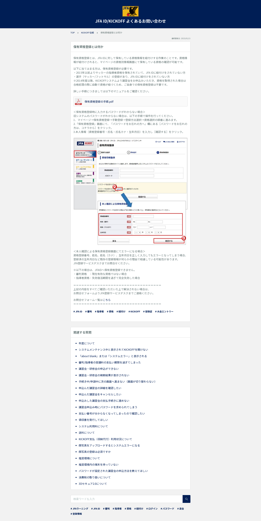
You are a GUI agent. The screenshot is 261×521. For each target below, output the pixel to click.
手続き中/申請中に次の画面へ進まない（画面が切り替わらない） (118, 381)
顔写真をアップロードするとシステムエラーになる (109, 445)
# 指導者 (99, 311)
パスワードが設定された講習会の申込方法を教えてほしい (113, 471)
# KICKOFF (134, 311)
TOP (73, 32)
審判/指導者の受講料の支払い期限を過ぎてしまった (110, 362)
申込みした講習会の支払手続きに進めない (104, 401)
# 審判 (88, 311)
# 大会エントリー (164, 311)
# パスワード (167, 508)
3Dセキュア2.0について (93, 484)
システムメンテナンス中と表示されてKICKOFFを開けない (113, 349)
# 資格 (110, 311)
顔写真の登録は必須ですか (95, 452)
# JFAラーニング (79, 508)
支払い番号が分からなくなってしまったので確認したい (112, 413)
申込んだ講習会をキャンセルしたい (100, 394)
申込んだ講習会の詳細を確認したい (100, 388)
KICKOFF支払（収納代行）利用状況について (105, 439)
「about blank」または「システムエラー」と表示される (113, 356)
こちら (107, 300)
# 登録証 (147, 311)
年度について (87, 343)
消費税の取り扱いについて (95, 477)
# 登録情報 (76, 513)
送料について (87, 432)
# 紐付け (121, 311)
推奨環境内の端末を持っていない (99, 464)
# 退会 (180, 508)
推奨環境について (89, 458)
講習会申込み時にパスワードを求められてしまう (108, 407)
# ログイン (152, 508)
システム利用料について (93, 426)
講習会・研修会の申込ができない (99, 369)
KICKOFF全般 (87, 32)
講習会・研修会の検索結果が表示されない (104, 375)
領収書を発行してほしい (93, 420)
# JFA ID (77, 311)
